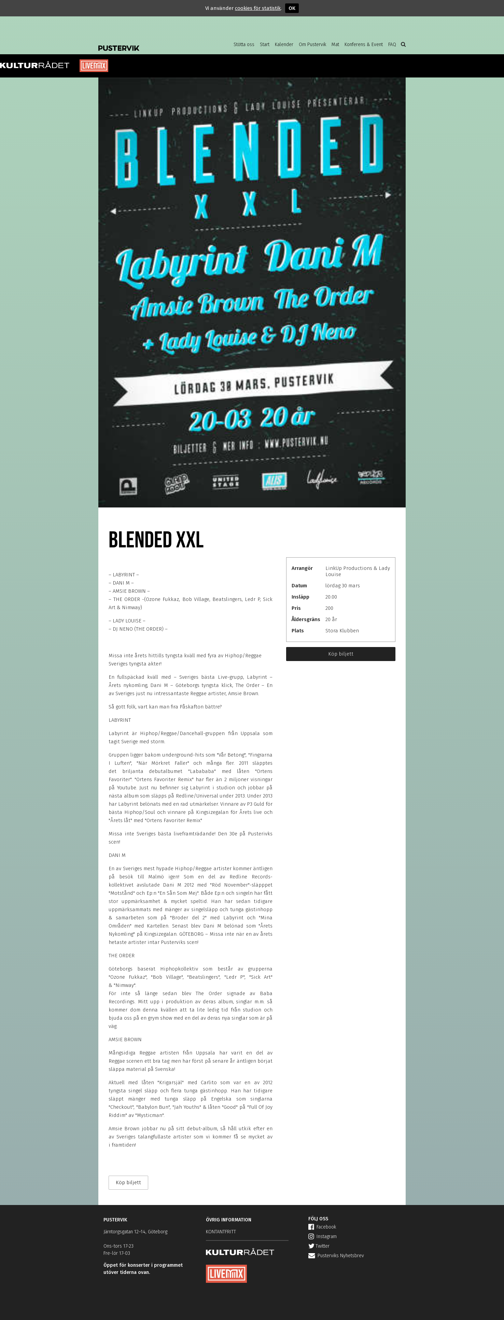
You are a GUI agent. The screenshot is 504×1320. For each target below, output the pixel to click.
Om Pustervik (312, 44)
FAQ (392, 44)
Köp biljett (340, 654)
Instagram (322, 1236)
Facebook (322, 1227)
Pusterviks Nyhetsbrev (336, 1256)
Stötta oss (244, 44)
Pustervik (153, 42)
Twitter (319, 1246)
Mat (335, 44)
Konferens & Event (364, 44)
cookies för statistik (258, 8)
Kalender (284, 44)
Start (264, 44)
